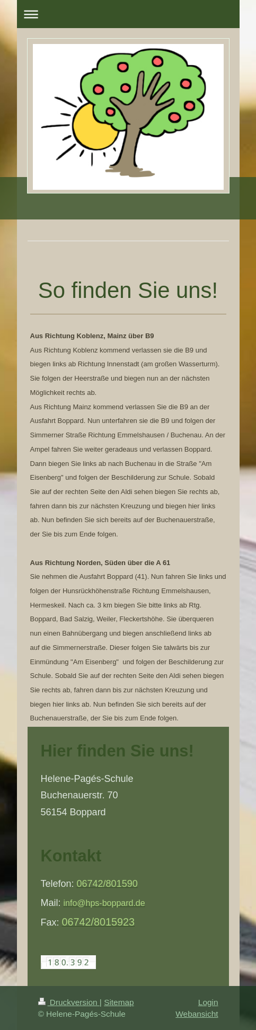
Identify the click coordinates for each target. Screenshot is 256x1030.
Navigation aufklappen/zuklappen (128, 14)
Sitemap (119, 1002)
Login (208, 1002)
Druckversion (69, 1002)
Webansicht (196, 1013)
